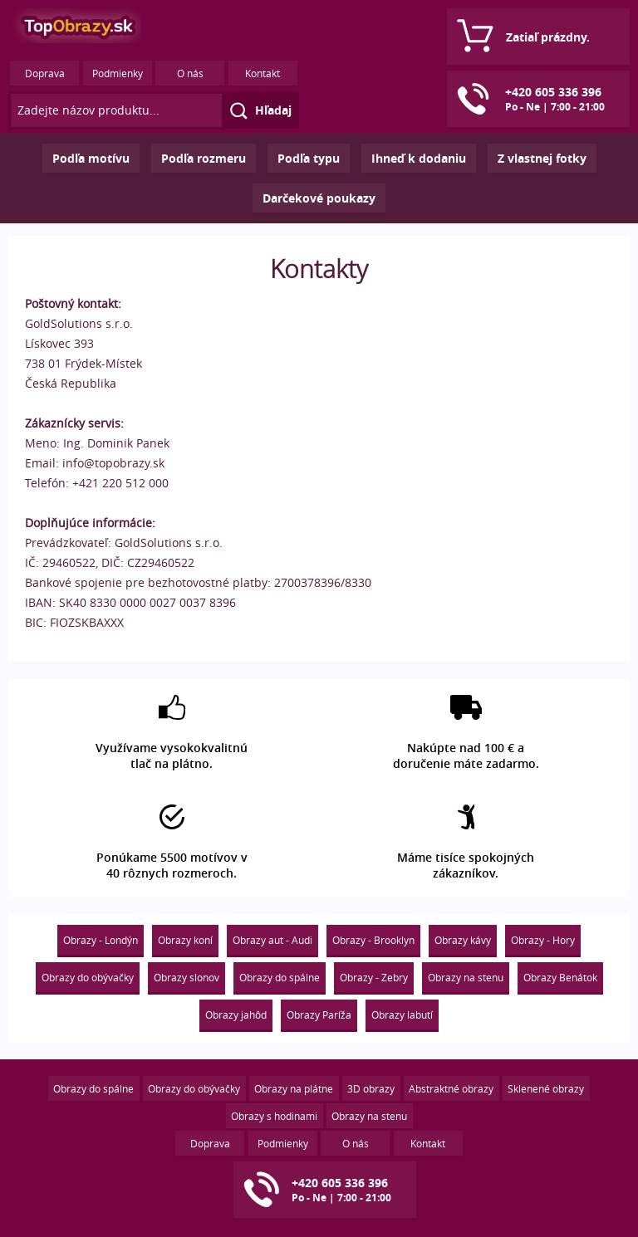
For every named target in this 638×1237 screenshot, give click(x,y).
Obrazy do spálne (279, 977)
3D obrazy (371, 1088)
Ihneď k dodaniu (418, 158)
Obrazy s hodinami (274, 1115)
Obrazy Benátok (560, 977)
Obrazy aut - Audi (272, 939)
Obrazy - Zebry (374, 977)
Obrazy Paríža (319, 1014)
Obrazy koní (185, 939)
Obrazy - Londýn (100, 939)
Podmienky (117, 73)
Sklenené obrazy (546, 1088)
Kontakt (262, 73)
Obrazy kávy (462, 939)
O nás (190, 73)
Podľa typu (308, 158)
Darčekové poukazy (319, 198)
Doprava (45, 73)
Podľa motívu (91, 158)
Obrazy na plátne (293, 1088)
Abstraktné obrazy (451, 1088)
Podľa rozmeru (203, 158)
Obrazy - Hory (543, 939)
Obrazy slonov (186, 977)
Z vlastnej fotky (542, 158)
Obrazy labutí (402, 1014)
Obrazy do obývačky (88, 977)
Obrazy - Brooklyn (373, 939)
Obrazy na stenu (465, 977)
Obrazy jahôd (236, 1014)
